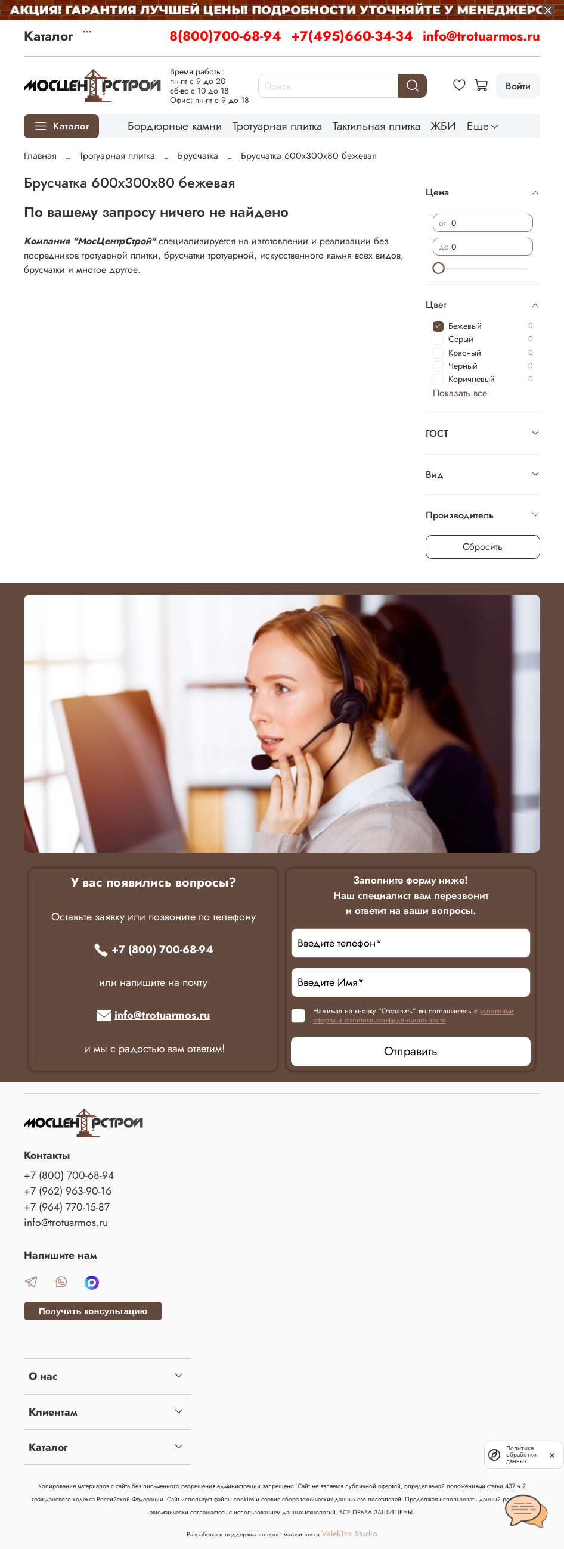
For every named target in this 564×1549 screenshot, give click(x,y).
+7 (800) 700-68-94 (153, 949)
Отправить (411, 1051)
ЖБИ (443, 125)
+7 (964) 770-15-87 (67, 1207)
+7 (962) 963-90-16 (67, 1191)
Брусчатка (198, 156)
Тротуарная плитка (277, 125)
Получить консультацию (93, 1311)
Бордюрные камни (175, 125)
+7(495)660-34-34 (352, 35)
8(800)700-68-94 (225, 35)
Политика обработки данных (519, 1454)
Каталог (48, 35)
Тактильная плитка (376, 125)
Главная (40, 156)
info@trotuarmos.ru (481, 35)
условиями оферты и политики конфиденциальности (413, 1016)
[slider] (439, 268)
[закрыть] (552, 1454)
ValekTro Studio (349, 1533)
